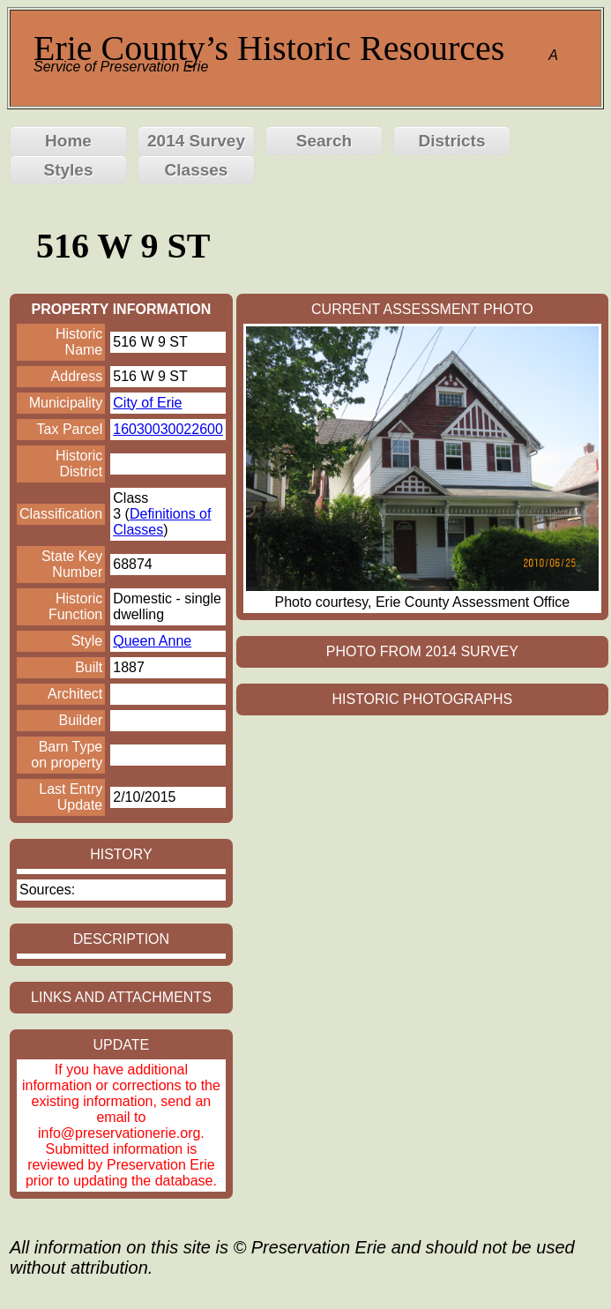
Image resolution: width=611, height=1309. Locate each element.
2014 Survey (196, 140)
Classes (196, 170)
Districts (451, 140)
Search (324, 140)
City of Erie (147, 402)
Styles (68, 170)
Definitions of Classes (162, 521)
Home (68, 140)
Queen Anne (152, 640)
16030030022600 (168, 429)
